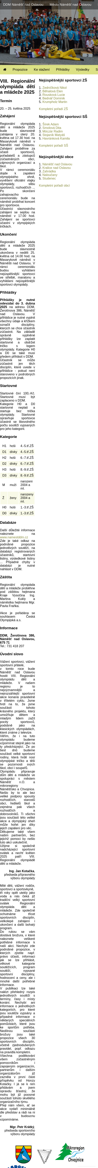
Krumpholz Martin (54, 102)
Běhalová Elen (52, 91)
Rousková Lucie (53, 94)
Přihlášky (63, 69)
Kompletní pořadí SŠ (53, 145)
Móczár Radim (52, 131)
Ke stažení (42, 69)
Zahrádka (49, 171)
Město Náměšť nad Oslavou (70, 4)
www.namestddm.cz (14, 537)
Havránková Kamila (56, 138)
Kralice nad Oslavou (56, 167)
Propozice (20, 69)
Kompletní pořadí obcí (54, 185)
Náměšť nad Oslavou (57, 164)
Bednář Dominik (53, 98)
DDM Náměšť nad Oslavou (23, 4)
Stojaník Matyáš (53, 135)
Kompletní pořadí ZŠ (53, 109)
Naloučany (49, 175)
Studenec (49, 178)
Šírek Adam (50, 124)
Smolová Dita (51, 128)
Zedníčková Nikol (54, 87)
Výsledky (82, 69)
